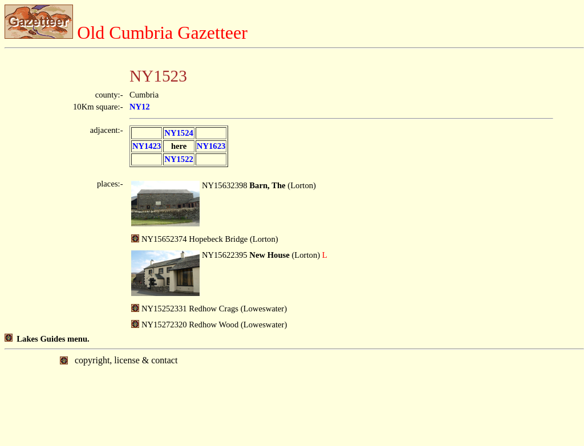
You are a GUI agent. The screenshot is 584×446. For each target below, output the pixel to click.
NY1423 (146, 146)
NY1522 (178, 159)
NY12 (139, 106)
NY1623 (211, 146)
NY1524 (178, 132)
